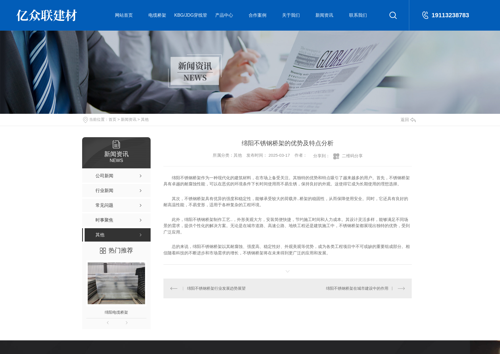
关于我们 (291, 15)
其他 (145, 119)
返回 (408, 119)
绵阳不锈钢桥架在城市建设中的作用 (357, 288)
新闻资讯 (324, 15)
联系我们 (358, 15)
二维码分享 (352, 155)
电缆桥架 (157, 15)
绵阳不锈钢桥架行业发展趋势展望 (216, 288)
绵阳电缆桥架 (116, 312)
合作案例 (257, 15)
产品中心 (224, 15)
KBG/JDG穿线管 (190, 15)
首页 (112, 119)
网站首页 (124, 15)
